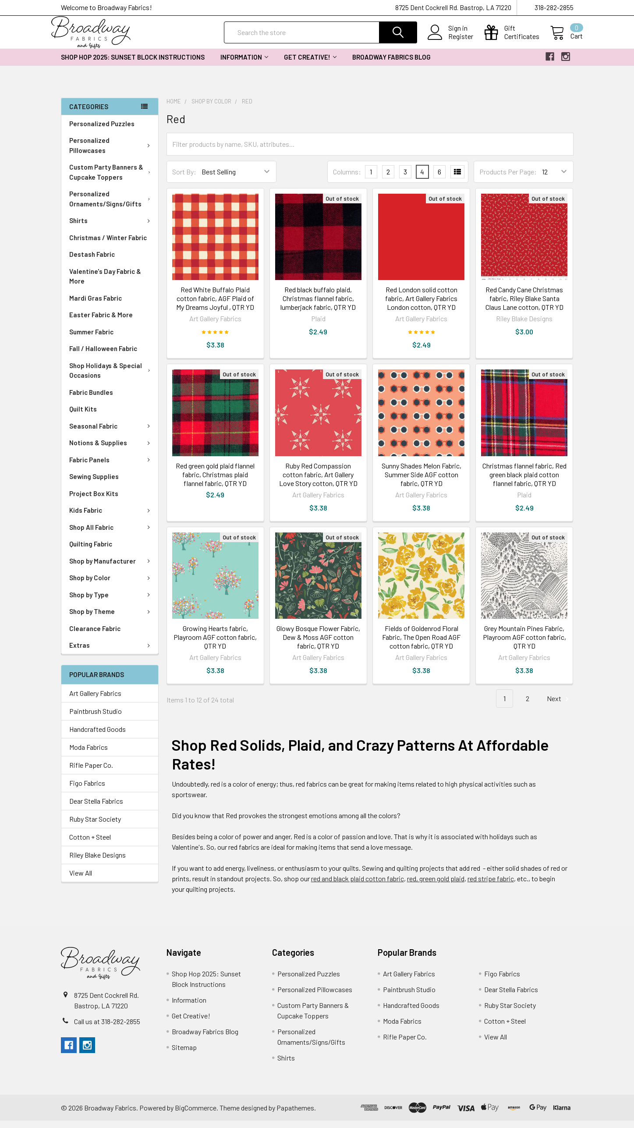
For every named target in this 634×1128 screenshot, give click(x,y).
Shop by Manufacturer (111, 568)
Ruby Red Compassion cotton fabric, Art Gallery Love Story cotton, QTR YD (318, 481)
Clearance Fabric (94, 636)
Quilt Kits (83, 416)
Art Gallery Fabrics (95, 700)
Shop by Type (111, 602)
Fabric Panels (111, 467)
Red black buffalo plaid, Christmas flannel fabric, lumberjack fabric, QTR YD (318, 306)
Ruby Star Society (95, 826)
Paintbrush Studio (95, 718)
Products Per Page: (508, 179)
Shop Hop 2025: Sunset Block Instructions (133, 64)
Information (244, 64)
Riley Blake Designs (97, 862)
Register (451, 41)
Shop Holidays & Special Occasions (111, 378)
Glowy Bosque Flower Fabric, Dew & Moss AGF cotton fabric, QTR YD (318, 644)
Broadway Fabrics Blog (391, 64)
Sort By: (184, 179)
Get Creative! (310, 64)
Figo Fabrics (87, 790)
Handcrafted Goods (97, 736)
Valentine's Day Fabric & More (105, 284)
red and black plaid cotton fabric (357, 886)
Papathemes (295, 1114)
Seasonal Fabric (111, 433)
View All (80, 880)
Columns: (347, 178)
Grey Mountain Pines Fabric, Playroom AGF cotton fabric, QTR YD (524, 644)
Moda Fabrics (88, 754)
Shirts (111, 228)
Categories (88, 113)
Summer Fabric (91, 339)
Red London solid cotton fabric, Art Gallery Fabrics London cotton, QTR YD (421, 306)
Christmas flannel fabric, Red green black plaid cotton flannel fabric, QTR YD (524, 481)
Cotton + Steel (90, 844)
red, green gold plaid (435, 886)
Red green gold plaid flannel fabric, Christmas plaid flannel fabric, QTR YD (215, 481)
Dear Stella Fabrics (96, 808)
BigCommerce (195, 1114)
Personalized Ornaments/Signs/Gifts (111, 206)
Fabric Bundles (91, 400)
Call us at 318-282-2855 (107, 1029)
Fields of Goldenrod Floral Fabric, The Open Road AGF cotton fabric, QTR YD (421, 644)
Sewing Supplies (94, 484)
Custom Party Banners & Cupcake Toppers (111, 179)
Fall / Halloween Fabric (103, 356)
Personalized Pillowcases (111, 153)
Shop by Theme (111, 619)
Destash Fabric (92, 262)
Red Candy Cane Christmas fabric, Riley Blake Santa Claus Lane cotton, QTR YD (524, 306)
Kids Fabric (111, 517)
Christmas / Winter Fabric (108, 245)
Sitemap (184, 1054)
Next (559, 705)
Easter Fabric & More (101, 322)
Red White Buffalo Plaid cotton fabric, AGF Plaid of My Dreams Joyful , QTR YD (215, 306)
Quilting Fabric (90, 551)
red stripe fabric (491, 886)
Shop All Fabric (111, 535)
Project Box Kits (93, 501)
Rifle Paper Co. (91, 772)
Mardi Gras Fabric (95, 305)
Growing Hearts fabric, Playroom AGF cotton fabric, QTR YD (215, 644)
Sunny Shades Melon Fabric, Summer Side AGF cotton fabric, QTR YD (421, 481)
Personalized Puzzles (102, 131)
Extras (111, 652)
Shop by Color (111, 585)
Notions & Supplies (111, 450)
